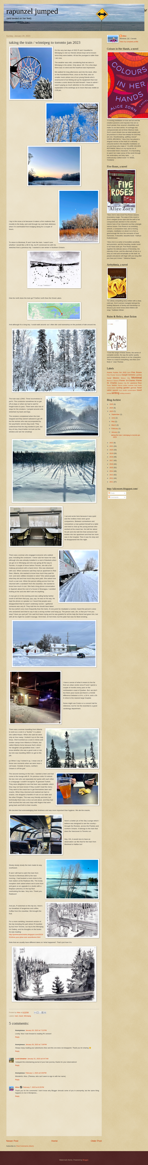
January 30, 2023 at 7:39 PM (36, 1044)
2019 (111, 453)
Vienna (120, 385)
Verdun (114, 385)
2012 (111, 478)
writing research (125, 393)
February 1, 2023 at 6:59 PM (36, 1073)
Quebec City (122, 383)
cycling (119, 388)
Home (54, 1141)
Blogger (85, 1160)
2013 (111, 475)
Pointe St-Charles (127, 380)
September (115, 414)
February (115, 429)
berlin (140, 385)
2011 (111, 482)
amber (125, 385)
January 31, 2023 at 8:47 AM (37, 1059)
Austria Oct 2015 (119, 372)
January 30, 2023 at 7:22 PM (36, 1030)
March (114, 425)
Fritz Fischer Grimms (114, 375)
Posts (111, 493)
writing (115, 392)
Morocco (110, 380)
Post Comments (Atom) (25, 1146)
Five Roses (136, 372)
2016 (111, 464)
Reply (17, 1037)
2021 (111, 446)
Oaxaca (116, 380)
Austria (109, 372)
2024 (111, 408)
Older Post (96, 1141)
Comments (113, 497)
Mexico (116, 378)
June (113, 418)
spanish (115, 390)
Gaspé (124, 375)
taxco (120, 390)
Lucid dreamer (21, 1059)
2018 (111, 457)
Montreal (136, 377)
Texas (109, 385)
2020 (111, 450)
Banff (128, 372)
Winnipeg (27, 1016)
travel (21, 1016)
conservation (111, 388)
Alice (17, 1087)
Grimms (131, 375)
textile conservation (129, 390)
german (133, 388)
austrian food (132, 385)
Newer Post (12, 1141)
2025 (111, 404)
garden (126, 388)
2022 (111, 443)
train (16, 1016)
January (114, 432)
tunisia (109, 393)
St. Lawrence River (134, 383)
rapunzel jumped (32, 11)
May (113, 421)
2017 (111, 460)
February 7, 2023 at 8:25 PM (33, 1087)
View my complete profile (129, 42)
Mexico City (125, 378)
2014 (111, 471)
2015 (111, 467)
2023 (111, 411)
